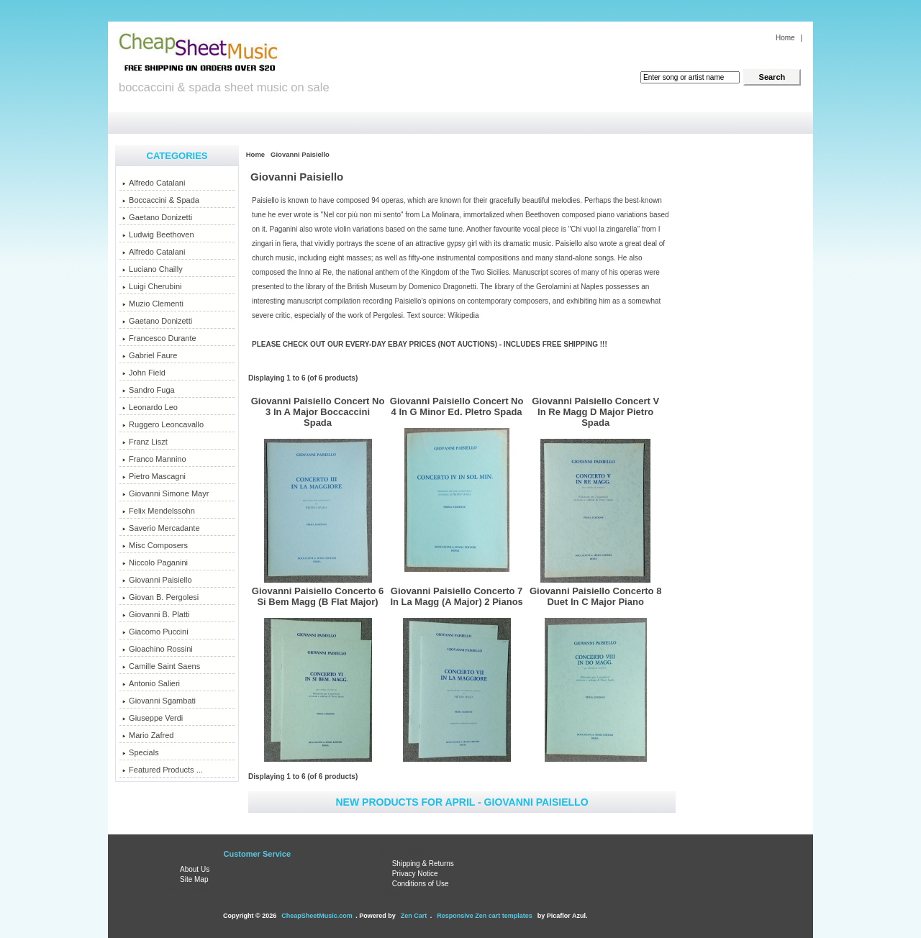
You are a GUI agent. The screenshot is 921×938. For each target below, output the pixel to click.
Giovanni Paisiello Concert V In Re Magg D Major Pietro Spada (595, 412)
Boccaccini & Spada (160, 200)
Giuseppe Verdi (152, 718)
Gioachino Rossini (157, 649)
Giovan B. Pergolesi (160, 597)
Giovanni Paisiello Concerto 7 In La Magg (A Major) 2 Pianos (456, 596)
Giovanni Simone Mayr (165, 493)
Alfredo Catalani (153, 182)
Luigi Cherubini (151, 286)
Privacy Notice (415, 874)
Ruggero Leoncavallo (163, 424)
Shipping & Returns (423, 864)
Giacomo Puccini (155, 631)
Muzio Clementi (152, 303)
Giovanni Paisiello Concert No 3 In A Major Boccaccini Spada (318, 412)
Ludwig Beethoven (158, 234)
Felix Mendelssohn (158, 510)
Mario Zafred (147, 735)
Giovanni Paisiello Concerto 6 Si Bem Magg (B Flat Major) (318, 596)
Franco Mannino (154, 459)
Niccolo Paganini (155, 562)
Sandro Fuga (148, 390)
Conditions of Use (420, 884)
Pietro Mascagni (154, 476)
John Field (143, 372)
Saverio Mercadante (160, 528)
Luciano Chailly (152, 269)
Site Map (194, 879)
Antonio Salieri (151, 683)
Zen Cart (414, 915)
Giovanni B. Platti (155, 614)
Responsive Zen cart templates (484, 915)
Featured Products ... (162, 769)
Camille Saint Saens (161, 666)
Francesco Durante (159, 338)
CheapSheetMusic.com (317, 915)
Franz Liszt (145, 441)
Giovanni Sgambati (159, 700)
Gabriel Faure (149, 355)
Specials (140, 752)
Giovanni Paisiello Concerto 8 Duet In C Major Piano (596, 596)
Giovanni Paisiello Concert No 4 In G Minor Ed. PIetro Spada (457, 406)
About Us (194, 869)
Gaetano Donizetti (157, 217)
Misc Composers (155, 545)
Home (785, 38)
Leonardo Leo (150, 407)
